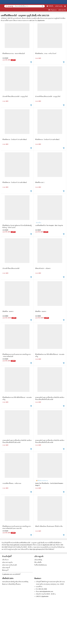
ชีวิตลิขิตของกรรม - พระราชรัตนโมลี (13, 53)
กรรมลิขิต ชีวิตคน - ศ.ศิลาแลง (11, 483)
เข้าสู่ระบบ (52, 10)
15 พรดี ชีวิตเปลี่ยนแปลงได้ (10, 268)
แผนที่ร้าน (39, 586)
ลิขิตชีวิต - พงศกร (7, 311)
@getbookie (44, 596)
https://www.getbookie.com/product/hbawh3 (19, 545)
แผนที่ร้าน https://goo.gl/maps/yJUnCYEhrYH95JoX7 (38, 549)
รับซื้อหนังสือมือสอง (40, 565)
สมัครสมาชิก (62, 10)
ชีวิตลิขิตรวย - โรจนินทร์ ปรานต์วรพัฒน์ (14, 139)
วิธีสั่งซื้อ (50, 6)
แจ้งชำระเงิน (59, 6)
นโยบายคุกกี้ (6, 567)
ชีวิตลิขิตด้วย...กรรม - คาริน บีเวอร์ (45, 53)
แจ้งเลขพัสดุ (38, 559)
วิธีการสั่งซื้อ (38, 562)
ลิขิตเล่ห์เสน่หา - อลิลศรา (43, 268)
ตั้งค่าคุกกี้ (5, 570)
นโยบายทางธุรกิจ (7, 562)
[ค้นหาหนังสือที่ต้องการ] (43, 6)
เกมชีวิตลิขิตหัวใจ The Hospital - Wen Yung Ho (49, 225)
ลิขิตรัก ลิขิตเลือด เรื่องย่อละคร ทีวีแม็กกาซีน (49, 526)
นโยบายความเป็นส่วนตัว (9, 565)
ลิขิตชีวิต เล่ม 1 (39, 182)
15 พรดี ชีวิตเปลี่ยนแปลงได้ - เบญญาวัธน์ (15, 96)
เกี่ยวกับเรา (5, 559)
